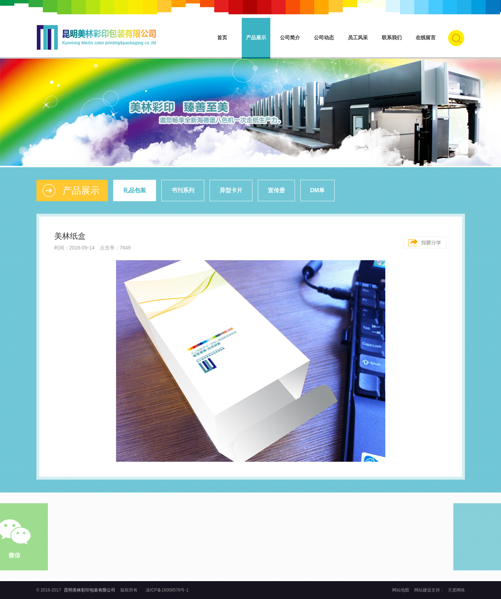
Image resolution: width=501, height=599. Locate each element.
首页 (222, 37)
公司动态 (324, 37)
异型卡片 (231, 190)
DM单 (317, 190)
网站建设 (422, 590)
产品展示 (256, 37)
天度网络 (456, 590)
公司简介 (290, 37)
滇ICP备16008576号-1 (167, 590)
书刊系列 (182, 190)
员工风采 (358, 37)
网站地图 (401, 590)
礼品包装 (134, 190)
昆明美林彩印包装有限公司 (89, 590)
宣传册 (276, 190)
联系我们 (392, 37)
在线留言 (426, 37)
